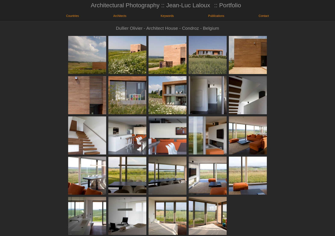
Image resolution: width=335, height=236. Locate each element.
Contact (264, 16)
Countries (72, 16)
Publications (216, 16)
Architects (119, 16)
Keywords (167, 16)
